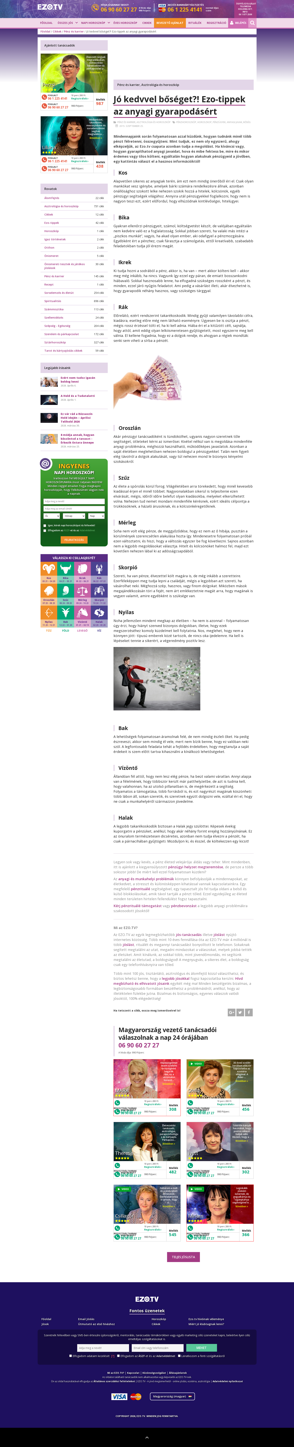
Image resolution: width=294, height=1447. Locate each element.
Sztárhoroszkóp (55, 342)
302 (245, 1172)
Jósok (45, 1324)
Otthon (49, 247)
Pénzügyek (219, 122)
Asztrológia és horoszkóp (154, 122)
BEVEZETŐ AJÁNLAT (170, 23)
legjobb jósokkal (176, 978)
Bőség (247, 122)
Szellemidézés (53, 317)
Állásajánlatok (178, 1373)
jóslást (219, 934)
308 (172, 1109)
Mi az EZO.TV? (115, 1373)
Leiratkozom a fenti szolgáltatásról (203, 1356)
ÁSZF (67, 530)
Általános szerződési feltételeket (114, 1381)
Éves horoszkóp (125, 23)
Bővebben (169, 1084)
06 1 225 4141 (57, 98)
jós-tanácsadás (189, 934)
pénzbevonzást (184, 905)
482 (172, 1172)
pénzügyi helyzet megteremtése (195, 867)
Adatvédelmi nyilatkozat (228, 1381)
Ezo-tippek (51, 223)
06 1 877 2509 (245, 14)
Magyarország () (172, 1396)
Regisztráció (216, 23)
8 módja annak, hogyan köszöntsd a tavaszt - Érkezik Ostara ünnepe (77, 438)
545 (172, 1234)
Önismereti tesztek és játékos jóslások (64, 266)
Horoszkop (204, 122)
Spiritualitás (52, 301)
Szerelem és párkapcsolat (61, 334)
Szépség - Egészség (57, 326)
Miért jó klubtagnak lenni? (206, 1324)
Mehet (201, 1348)
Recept (49, 284)
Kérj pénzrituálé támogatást (137, 905)
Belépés (238, 23)
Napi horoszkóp (93, 23)
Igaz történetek (55, 239)
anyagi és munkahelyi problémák (146, 879)
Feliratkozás (74, 540)
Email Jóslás (86, 1319)
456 (245, 1109)
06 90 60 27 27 (138, 1045)
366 (245, 1234)
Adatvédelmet (87, 530)
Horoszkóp (51, 231)
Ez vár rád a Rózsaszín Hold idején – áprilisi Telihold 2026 (77, 417)
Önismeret (51, 256)
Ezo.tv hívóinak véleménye (206, 1319)
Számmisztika (54, 309)
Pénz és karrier (74, 31)
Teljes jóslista (183, 1257)
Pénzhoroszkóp (186, 122)
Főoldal (46, 23)
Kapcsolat (133, 1373)
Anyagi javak (234, 122)
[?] (112, 1356)
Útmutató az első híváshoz (96, 1324)
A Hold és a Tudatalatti (78, 396)
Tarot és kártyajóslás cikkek (63, 350)
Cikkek (147, 23)
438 (100, 166)
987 (100, 103)
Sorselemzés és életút (59, 293)
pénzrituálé (140, 889)
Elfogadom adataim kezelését (93, 1356)
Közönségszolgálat (154, 1373)
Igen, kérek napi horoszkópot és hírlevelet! (69, 525)
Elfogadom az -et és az (69, 530)
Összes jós (65, 23)
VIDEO (196, 1063)
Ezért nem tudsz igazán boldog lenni (78, 379)
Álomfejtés (51, 198)
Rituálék (194, 23)
